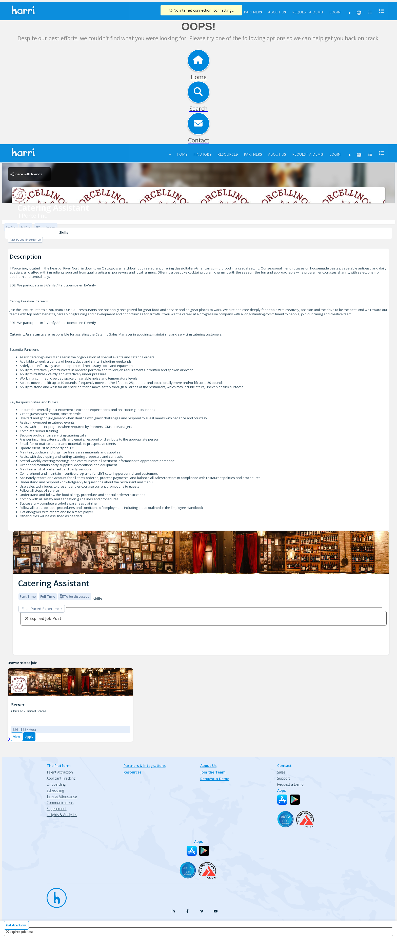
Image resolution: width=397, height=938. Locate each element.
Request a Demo (307, 12)
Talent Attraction (60, 772)
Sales (281, 772)
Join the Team (213, 772)
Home (182, 154)
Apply (29, 737)
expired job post (21, 932)
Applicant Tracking (61, 778)
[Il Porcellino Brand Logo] (198, 195)
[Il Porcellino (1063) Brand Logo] (19, 684)
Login (335, 12)
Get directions (16, 925)
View (17, 737)
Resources (227, 154)
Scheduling (55, 790)
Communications (60, 802)
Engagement (57, 808)
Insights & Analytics (62, 814)
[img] (201, 552)
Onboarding (56, 784)
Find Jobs (202, 154)
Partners (253, 12)
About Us (277, 12)
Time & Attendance (62, 796)
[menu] (380, 10)
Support (283, 778)
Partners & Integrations (145, 765)
